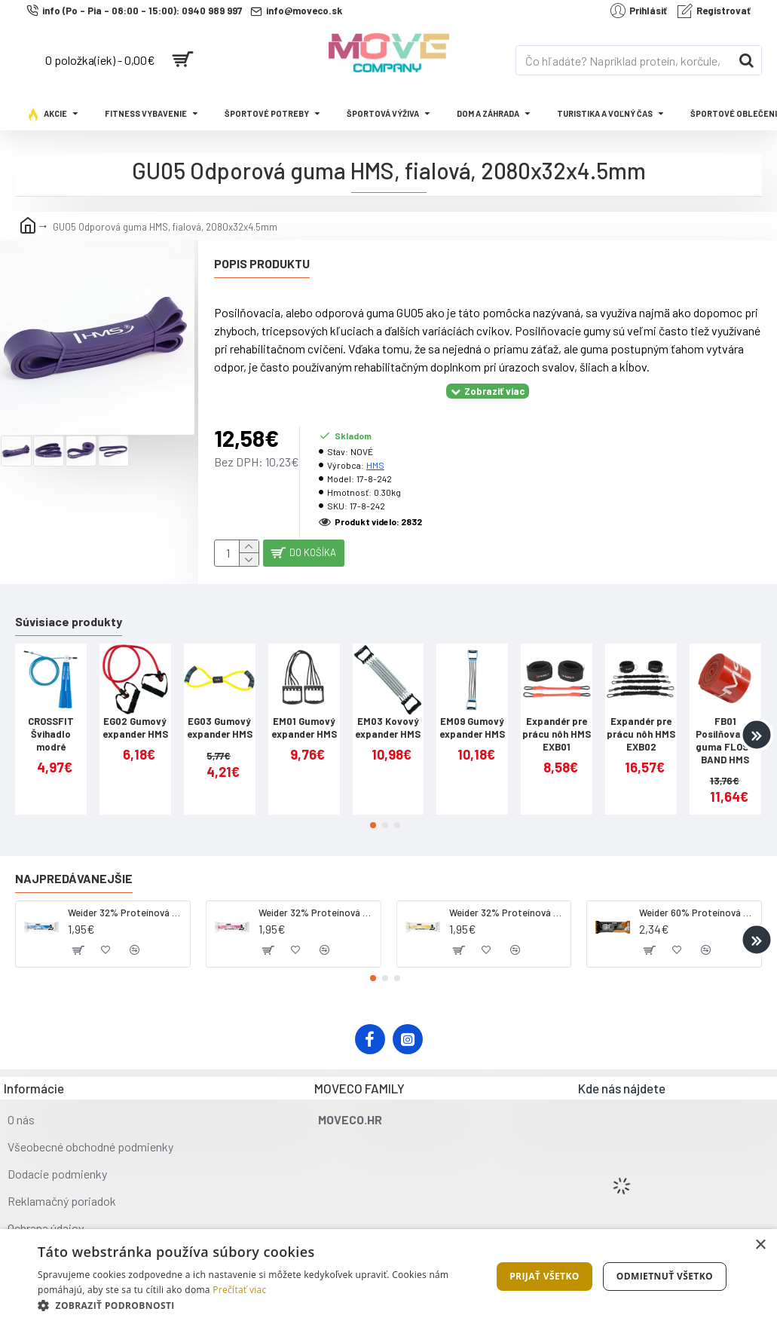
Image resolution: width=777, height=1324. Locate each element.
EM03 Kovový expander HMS (388, 715)
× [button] (760, 1245)
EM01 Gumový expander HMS (304, 715)
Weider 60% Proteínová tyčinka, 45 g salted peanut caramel (697, 900)
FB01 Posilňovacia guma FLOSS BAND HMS (725, 728)
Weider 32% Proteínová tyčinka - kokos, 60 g (126, 900)
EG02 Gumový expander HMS (135, 715)
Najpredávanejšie (74, 866)
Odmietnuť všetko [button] (664, 1276)
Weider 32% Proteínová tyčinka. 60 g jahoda (316, 900)
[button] (756, 723)
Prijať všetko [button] (544, 1276)
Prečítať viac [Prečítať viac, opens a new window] (239, 1289)
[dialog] (388, 1276)
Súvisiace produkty (68, 609)
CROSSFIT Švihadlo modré (51, 722)
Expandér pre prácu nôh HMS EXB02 (641, 722)
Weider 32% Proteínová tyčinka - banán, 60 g (507, 900)
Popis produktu (262, 263)
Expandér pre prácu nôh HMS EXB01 (556, 722)
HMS (375, 446)
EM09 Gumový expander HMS (472, 715)
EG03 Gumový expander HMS (219, 715)
